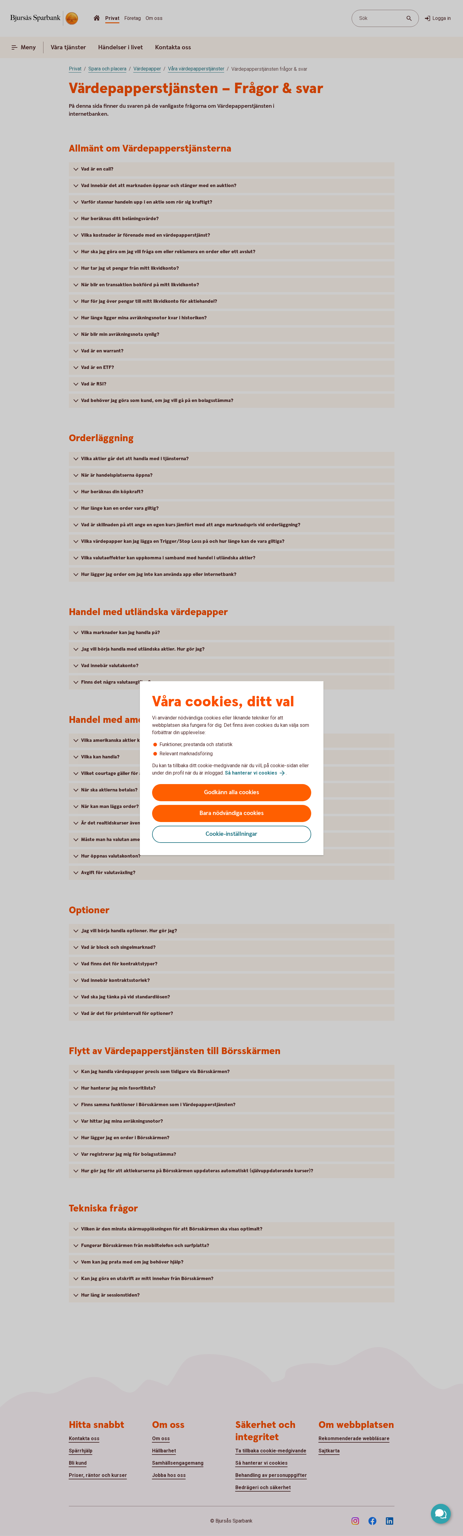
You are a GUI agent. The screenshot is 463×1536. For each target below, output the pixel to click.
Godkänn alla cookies (231, 792)
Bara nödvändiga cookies (232, 813)
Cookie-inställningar (231, 834)
